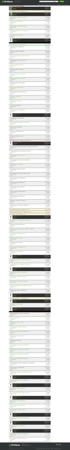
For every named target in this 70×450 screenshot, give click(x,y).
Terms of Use (56, 448)
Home (39, 4)
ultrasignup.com (28, 445)
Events (46, 4)
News (50, 4)
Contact (66, 4)
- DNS (19, 11)
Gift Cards (58, 4)
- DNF (20, 140)
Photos (14, 9)
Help (62, 4)
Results (42, 4)
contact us (27, 444)
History (46, 9)
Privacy (60, 448)
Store (54, 4)
